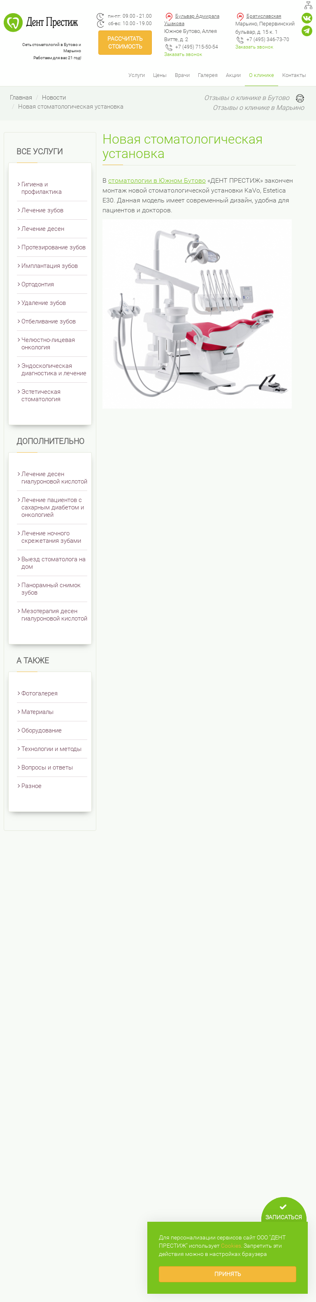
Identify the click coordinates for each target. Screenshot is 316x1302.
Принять (227, 1274)
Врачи (182, 75)
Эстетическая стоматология (40, 395)
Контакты (294, 75)
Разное (31, 786)
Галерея (208, 75)
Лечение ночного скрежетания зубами (51, 537)
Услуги (136, 75)
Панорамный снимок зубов (51, 588)
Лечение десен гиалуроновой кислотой (54, 477)
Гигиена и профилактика (41, 188)
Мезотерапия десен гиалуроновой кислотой (54, 614)
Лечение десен (42, 228)
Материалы (37, 712)
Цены (160, 75)
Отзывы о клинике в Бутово (246, 98)
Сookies (231, 1245)
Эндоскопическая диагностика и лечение (53, 369)
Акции (233, 75)
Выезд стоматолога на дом (53, 563)
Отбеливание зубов (48, 321)
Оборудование (41, 730)
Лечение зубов (42, 210)
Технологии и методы (51, 749)
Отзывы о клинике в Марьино (258, 108)
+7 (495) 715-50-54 (196, 47)
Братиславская (263, 16)
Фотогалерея (39, 693)
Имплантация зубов (49, 266)
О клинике (261, 75)
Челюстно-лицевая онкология (48, 343)
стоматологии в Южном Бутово (157, 180)
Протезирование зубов (53, 247)
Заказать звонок (183, 54)
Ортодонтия (37, 284)
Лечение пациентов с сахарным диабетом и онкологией (52, 507)
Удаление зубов (43, 303)
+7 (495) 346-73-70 (267, 39)
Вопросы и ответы (47, 767)
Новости (54, 97)
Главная (21, 97)
